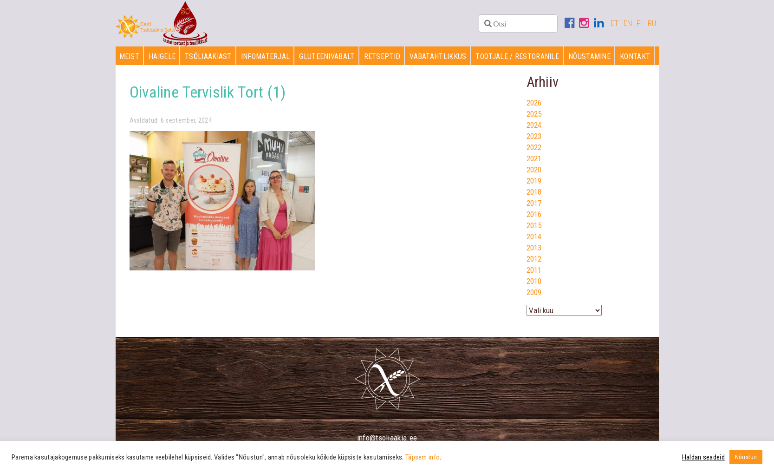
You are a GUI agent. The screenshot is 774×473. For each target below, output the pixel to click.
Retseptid (382, 56)
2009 (534, 292)
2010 (534, 281)
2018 (534, 192)
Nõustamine (589, 56)
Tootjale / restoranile (517, 56)
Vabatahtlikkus (438, 56)
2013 (534, 247)
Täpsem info (422, 457)
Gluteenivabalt (326, 56)
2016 (534, 214)
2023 (534, 136)
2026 (534, 102)
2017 (534, 203)
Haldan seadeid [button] (703, 457)
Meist (129, 56)
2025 (534, 113)
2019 (534, 180)
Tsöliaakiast (208, 56)
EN (628, 23)
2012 (534, 258)
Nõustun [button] (746, 456)
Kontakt (635, 56)
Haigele (162, 56)
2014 (534, 236)
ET (615, 23)
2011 (534, 270)
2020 (534, 169)
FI (640, 23)
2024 (534, 125)
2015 (534, 225)
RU (652, 23)
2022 (534, 147)
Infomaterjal (265, 56)
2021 (534, 158)
